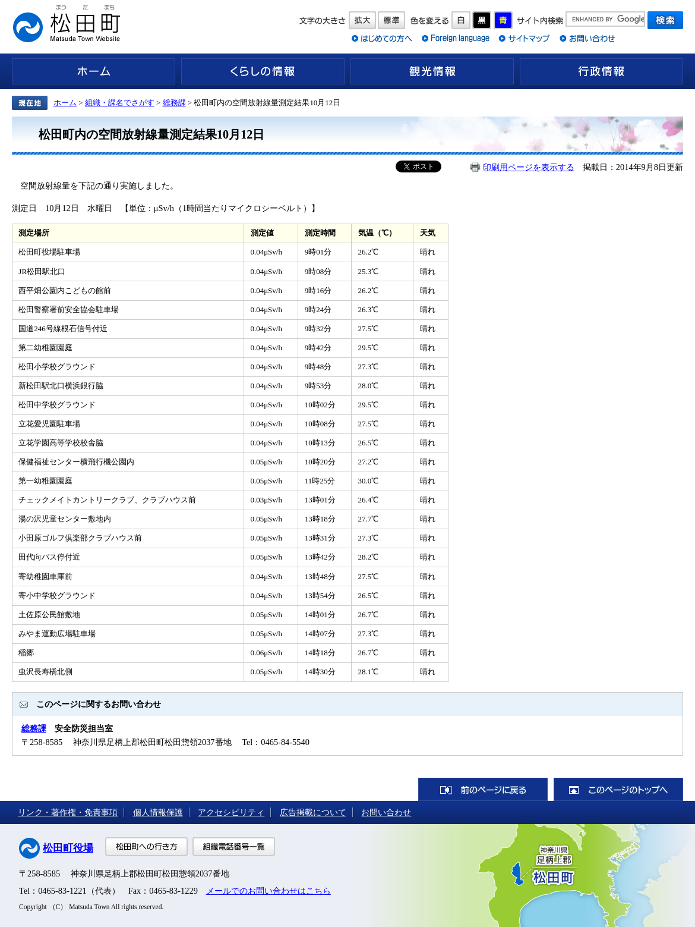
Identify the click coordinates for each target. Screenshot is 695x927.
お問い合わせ (386, 812)
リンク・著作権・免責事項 (68, 812)
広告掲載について (313, 812)
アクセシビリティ (231, 812)
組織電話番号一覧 (233, 846)
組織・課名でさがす (119, 102)
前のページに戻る (483, 789)
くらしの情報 (263, 71)
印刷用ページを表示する (528, 167)
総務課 (174, 102)
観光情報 (432, 71)
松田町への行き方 (146, 846)
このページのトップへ (618, 789)
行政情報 (601, 71)
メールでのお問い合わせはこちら (268, 890)
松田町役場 (68, 848)
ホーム (93, 71)
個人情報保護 (158, 812)
